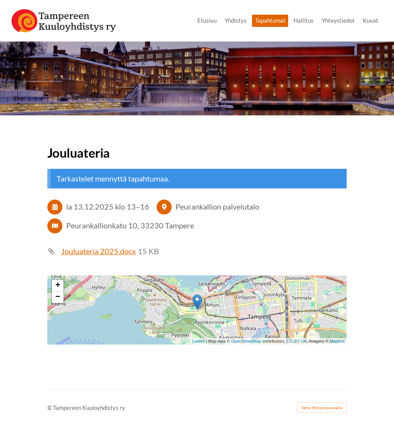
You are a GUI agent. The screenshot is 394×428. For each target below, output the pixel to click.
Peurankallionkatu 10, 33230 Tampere (130, 226)
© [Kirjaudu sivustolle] (50, 407)
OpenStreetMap (246, 341)
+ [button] (57, 285)
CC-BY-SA (297, 341)
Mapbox (337, 341)
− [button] (57, 297)
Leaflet (198, 341)
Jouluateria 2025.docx (98, 251)
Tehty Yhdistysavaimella (321, 407)
